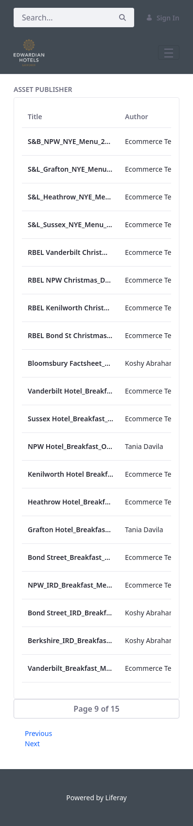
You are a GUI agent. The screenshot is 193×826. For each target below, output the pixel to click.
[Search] (62, 17)
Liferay (116, 797)
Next (32, 743)
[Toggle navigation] (168, 52)
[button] (96, 708)
